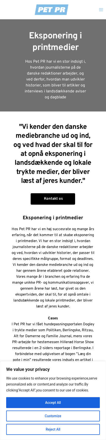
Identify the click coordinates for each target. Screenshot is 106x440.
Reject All (53, 429)
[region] (53, 400)
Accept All (53, 403)
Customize (53, 416)
